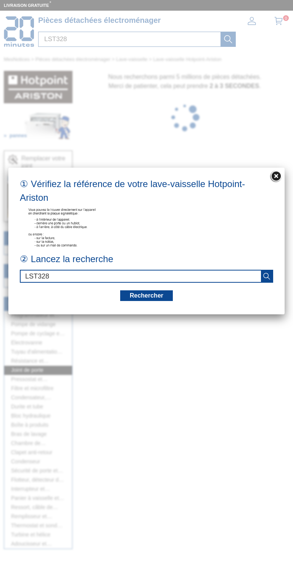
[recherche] (266, 276)
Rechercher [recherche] (146, 295)
